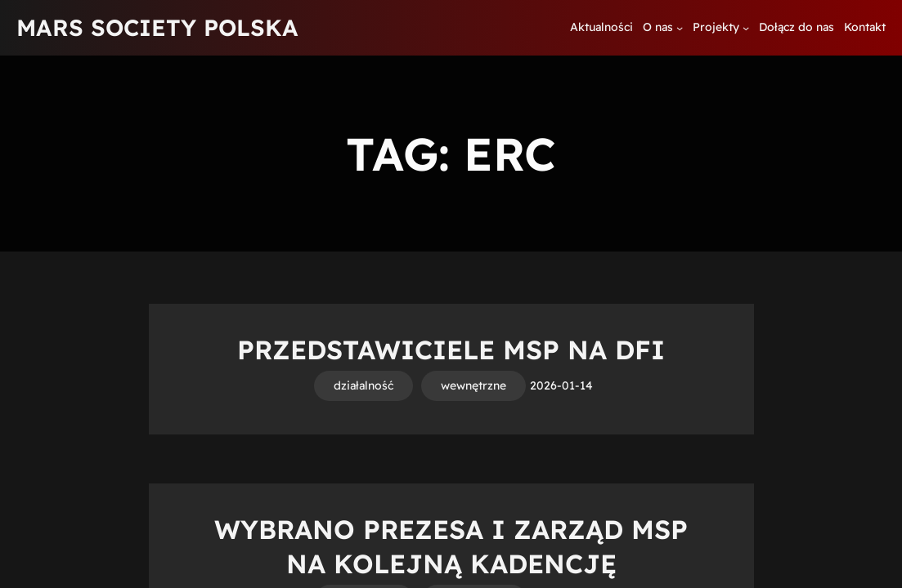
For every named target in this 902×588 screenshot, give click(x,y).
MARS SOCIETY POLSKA (157, 27)
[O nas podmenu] (679, 27)
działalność (363, 385)
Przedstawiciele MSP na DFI (451, 349)
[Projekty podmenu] (746, 27)
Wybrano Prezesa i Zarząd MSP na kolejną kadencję (451, 546)
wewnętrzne (473, 385)
